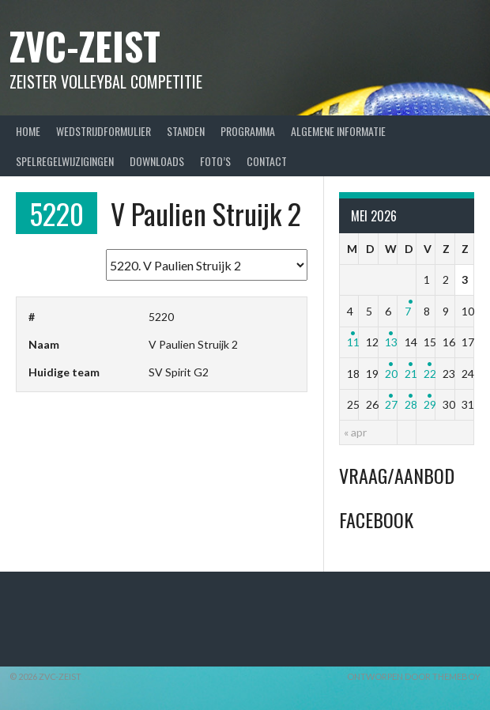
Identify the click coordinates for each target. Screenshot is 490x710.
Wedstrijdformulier (103, 131)
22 (430, 373)
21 (411, 373)
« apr (355, 432)
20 (391, 373)
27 (391, 404)
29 (430, 404)
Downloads (157, 161)
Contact (267, 161)
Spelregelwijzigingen (65, 161)
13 (391, 342)
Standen (186, 131)
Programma (247, 131)
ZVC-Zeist (84, 45)
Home (28, 131)
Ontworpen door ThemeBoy (414, 676)
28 (411, 404)
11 (353, 342)
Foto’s (215, 161)
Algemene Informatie (338, 131)
